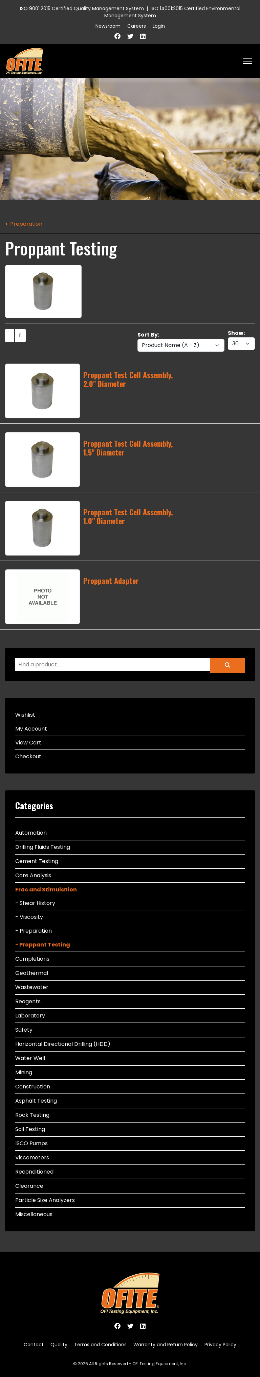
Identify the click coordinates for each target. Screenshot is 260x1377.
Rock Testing (32, 1115)
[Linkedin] (143, 36)
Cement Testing (36, 861)
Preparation (26, 224)
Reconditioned (34, 1172)
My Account (31, 729)
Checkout (28, 756)
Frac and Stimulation (46, 889)
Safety (23, 1030)
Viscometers (32, 1157)
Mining (23, 1072)
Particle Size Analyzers (45, 1200)
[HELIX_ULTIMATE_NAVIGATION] (247, 61)
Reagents (28, 1001)
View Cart (28, 742)
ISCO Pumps (31, 1143)
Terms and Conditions (100, 1344)
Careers (136, 26)
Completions (32, 959)
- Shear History (35, 903)
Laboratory (30, 1015)
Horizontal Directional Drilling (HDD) (62, 1044)
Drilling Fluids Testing (42, 847)
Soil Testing (30, 1129)
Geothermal (31, 973)
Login (159, 26)
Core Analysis (33, 875)
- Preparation (33, 931)
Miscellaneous (33, 1214)
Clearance (29, 1186)
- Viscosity (29, 917)
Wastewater (31, 987)
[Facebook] (117, 36)
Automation (31, 833)
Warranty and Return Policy (165, 1344)
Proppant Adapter (111, 580)
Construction (32, 1086)
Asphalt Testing (36, 1101)
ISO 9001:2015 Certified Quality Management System (82, 8)
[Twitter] (130, 36)
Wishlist (25, 715)
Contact (34, 1344)
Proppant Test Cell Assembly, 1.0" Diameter (128, 516)
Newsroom (108, 26)
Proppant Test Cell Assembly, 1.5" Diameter (128, 448)
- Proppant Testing (42, 945)
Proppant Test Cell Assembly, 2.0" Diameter (128, 379)
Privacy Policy (220, 1344)
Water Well (30, 1058)
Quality (58, 1344)
